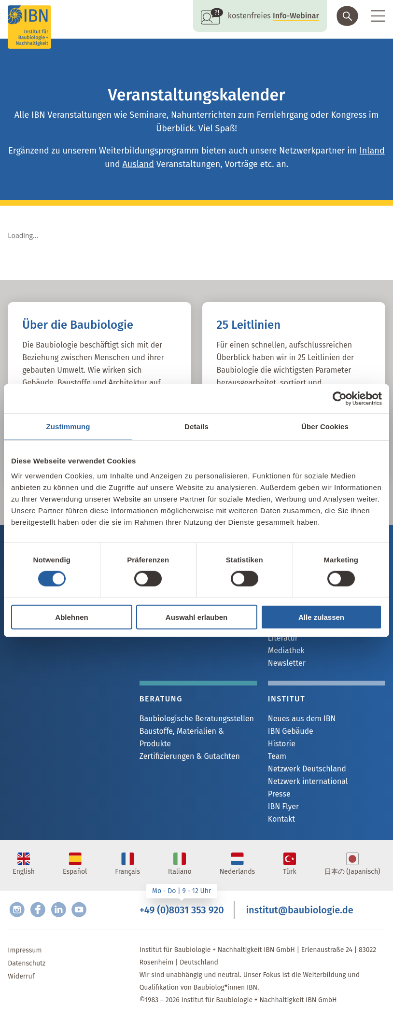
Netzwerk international (308, 781)
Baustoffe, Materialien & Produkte (182, 737)
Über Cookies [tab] (325, 426)
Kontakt (281, 819)
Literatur (283, 638)
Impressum (25, 950)
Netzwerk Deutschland (307, 768)
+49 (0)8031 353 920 (182, 910)
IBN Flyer (283, 806)
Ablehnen (71, 617)
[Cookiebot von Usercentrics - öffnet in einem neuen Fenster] (339, 398)
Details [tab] (196, 426)
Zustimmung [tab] (68, 426)
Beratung (161, 698)
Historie (281, 743)
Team (277, 756)
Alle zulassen (321, 617)
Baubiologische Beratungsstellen (197, 718)
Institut (287, 698)
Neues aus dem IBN (302, 718)
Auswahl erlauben (196, 617)
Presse (279, 793)
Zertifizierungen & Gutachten (190, 756)
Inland (372, 150)
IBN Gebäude (290, 731)
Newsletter (287, 663)
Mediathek (286, 650)
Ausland (138, 164)
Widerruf (21, 976)
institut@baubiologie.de (299, 910)
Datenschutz (26, 963)
